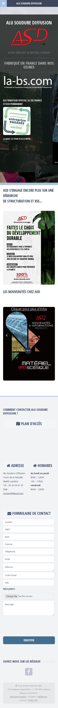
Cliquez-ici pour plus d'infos (16, 138)
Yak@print (42, 696)
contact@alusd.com (13, 493)
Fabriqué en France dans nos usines (29, 65)
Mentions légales (18, 696)
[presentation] (29, 625)
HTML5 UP (33, 700)
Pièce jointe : (9, 588)
